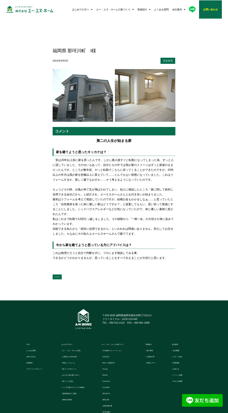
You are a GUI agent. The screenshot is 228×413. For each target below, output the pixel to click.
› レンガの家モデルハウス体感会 (80, 359)
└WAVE (106, 347)
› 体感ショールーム (72, 335)
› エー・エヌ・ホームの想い (78, 323)
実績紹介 (143, 9)
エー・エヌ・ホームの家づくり (115, 9)
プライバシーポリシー (39, 341)
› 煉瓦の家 (108, 372)
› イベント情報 (180, 347)
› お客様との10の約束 (74, 329)
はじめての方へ (82, 9)
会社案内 (178, 9)
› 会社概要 (178, 323)
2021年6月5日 (60, 32)
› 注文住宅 (108, 329)
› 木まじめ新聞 (180, 353)
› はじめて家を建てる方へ (76, 347)
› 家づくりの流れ (71, 353)
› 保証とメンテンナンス (116, 396)
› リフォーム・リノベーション (120, 390)
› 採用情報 (178, 335)
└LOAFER (108, 359)
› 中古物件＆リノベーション (118, 323)
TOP (29, 316)
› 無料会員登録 (70, 372)
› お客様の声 (153, 329)
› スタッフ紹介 (180, 329)
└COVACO (108, 353)
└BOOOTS (108, 366)
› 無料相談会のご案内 (74, 366)
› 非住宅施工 (109, 384)
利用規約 (31, 335)
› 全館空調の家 (110, 378)
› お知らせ (178, 341)
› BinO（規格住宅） (113, 335)
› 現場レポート (154, 335)
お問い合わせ (34, 329)
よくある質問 (161, 9)
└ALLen (106, 341)
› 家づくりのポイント (74, 341)
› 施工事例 (152, 323)
